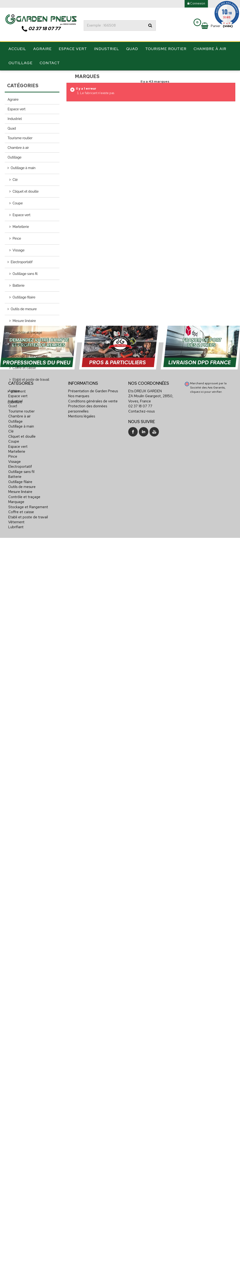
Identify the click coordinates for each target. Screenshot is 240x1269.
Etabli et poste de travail (30, 379)
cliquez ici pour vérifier (206, 1127)
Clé (15, 179)
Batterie (18, 285)
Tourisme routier (165, 49)
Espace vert (73, 49)
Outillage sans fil (24, 273)
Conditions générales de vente (93, 1136)
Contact (50, 63)
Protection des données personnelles (87, 1144)
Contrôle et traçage (27, 332)
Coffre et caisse (24, 367)
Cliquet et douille (25, 191)
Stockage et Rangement (29, 355)
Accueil (17, 49)
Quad (132, 49)
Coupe (17, 203)
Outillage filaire (23, 297)
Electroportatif (21, 261)
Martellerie (20, 226)
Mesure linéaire (24, 320)
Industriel (106, 49)
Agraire (42, 49)
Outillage (20, 63)
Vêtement (18, 391)
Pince (16, 238)
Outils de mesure (24, 308)
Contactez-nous (141, 1147)
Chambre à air (210, 49)
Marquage (20, 344)
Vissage (18, 250)
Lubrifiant (15, 402)
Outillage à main (23, 167)
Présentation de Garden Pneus (93, 1126)
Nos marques (78, 1132)
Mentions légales (81, 1152)
